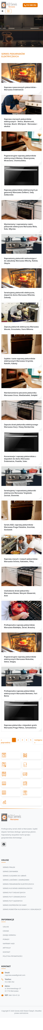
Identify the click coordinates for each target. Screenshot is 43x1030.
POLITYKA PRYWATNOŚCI (12, 956)
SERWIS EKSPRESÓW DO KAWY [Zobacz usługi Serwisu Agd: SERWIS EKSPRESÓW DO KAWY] (15, 905)
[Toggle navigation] (8, 11)
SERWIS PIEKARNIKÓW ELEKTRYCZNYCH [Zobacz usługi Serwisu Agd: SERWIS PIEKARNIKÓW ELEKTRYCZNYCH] (18, 884)
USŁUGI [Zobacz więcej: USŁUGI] (6, 927)
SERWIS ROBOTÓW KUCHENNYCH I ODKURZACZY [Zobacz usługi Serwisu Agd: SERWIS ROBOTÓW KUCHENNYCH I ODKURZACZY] (22, 909)
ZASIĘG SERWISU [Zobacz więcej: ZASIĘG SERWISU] (9, 935)
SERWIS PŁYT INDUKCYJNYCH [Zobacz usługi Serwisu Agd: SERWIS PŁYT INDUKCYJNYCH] (14, 892)
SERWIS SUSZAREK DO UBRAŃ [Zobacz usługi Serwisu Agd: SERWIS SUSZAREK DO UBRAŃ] (14, 876)
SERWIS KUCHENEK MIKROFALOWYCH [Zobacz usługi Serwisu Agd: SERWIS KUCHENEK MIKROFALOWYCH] (17, 888)
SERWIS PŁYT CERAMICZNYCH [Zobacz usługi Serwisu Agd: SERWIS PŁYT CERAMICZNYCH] (14, 897)
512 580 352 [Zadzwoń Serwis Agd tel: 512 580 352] (9, 982)
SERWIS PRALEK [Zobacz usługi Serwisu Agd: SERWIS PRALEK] (9, 867)
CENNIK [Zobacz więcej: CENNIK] (6, 931)
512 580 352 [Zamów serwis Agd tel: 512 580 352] (30, 5)
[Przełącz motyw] (2, 11)
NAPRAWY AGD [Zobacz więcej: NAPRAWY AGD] (9, 943)
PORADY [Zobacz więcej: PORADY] (6, 939)
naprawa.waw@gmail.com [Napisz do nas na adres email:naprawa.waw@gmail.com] (15, 975)
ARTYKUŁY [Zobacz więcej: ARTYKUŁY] (7, 948)
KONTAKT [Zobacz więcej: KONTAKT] (6, 952)
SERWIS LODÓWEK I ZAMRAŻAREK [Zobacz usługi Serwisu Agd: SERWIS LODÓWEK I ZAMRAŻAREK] (16, 880)
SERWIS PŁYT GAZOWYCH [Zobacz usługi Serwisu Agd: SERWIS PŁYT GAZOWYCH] (13, 901)
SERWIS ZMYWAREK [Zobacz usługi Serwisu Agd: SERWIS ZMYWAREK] (10, 871)
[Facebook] (3, 844)
